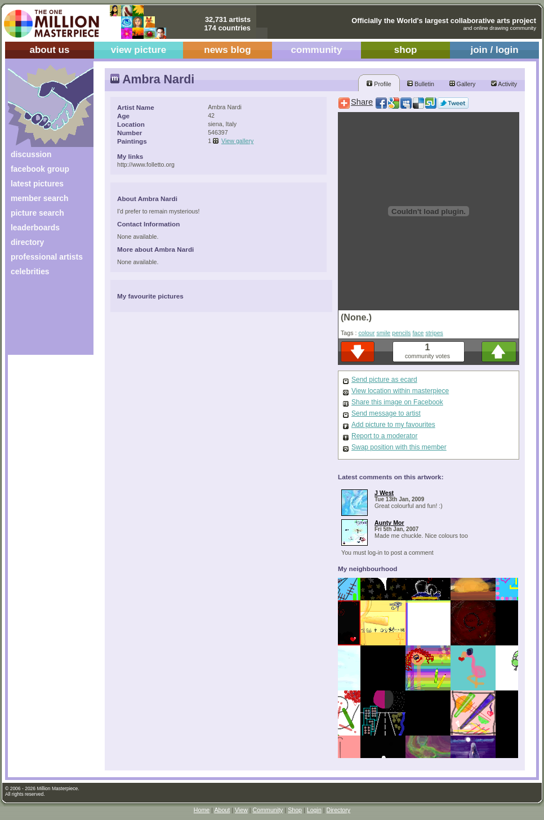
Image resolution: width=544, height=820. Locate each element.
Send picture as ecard (384, 380)
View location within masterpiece (400, 391)
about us (49, 49)
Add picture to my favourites (393, 425)
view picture (139, 49)
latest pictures (37, 183)
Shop (295, 809)
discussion (31, 154)
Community (268, 809)
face (417, 332)
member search (39, 198)
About (222, 809)
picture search (37, 212)
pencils (401, 332)
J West (384, 492)
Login (314, 809)
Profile (379, 84)
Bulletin (420, 84)
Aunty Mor (389, 522)
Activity (504, 84)
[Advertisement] (43, 319)
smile (383, 332)
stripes (434, 332)
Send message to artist (386, 413)
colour (366, 332)
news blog (227, 49)
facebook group (40, 168)
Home (201, 809)
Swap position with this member (399, 447)
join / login (494, 49)
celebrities (30, 271)
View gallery (237, 140)
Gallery (462, 84)
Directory (339, 809)
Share (362, 101)
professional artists (47, 256)
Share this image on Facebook (397, 402)
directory (27, 242)
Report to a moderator (384, 436)
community (316, 49)
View (241, 809)
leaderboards (35, 227)
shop (405, 49)
